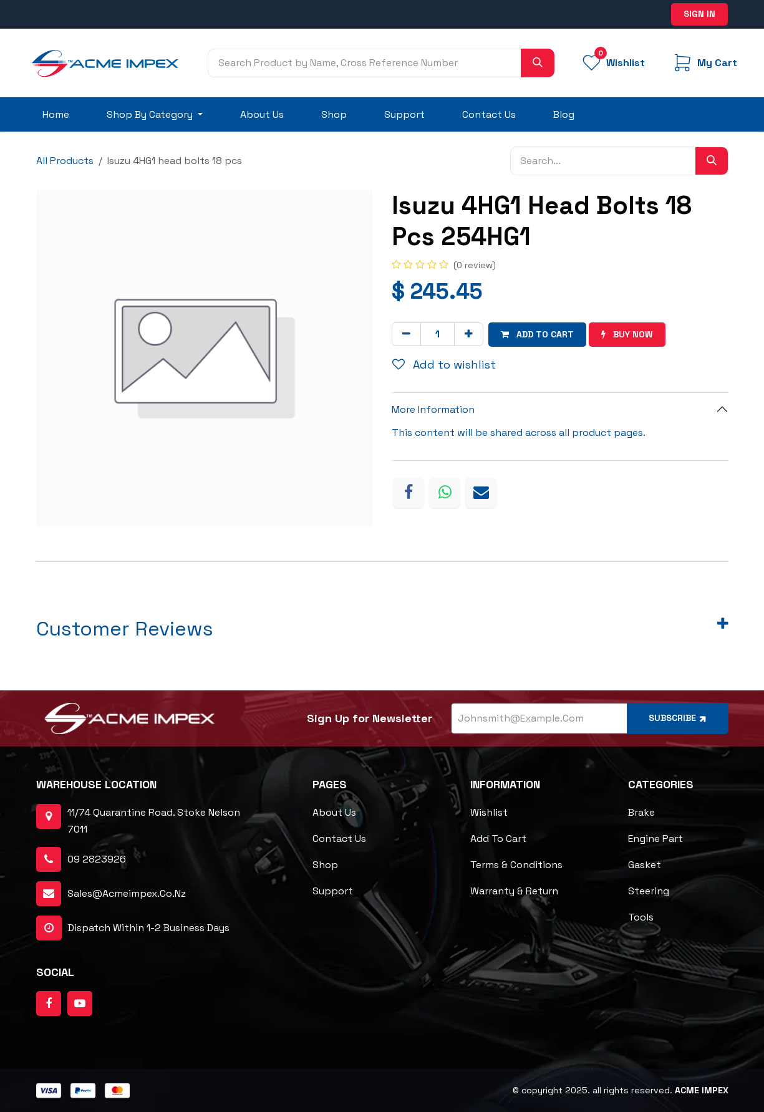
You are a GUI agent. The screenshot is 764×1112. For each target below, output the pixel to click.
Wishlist (489, 812)
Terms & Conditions (516, 864)
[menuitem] (55, 115)
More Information (433, 409)
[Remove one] (406, 334)
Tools (641, 917)
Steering (648, 890)
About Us (334, 812)
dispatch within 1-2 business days (133, 928)
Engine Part (655, 838)
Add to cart (498, 838)
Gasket (644, 864)
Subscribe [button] (678, 718)
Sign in (699, 13)
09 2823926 (96, 859)
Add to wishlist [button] (444, 364)
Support (332, 890)
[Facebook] (408, 493)
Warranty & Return (514, 890)
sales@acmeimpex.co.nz (126, 893)
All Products (65, 160)
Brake (641, 812)
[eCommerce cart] (704, 63)
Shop (325, 864)
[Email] (481, 493)
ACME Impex (701, 1090)
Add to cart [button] (537, 334)
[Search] (537, 63)
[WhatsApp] (445, 493)
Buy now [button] (627, 334)
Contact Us (339, 838)
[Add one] (468, 334)
